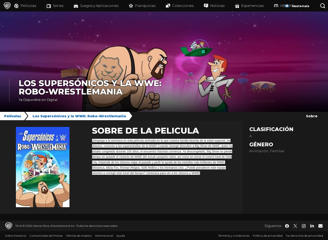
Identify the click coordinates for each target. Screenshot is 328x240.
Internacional (104, 235)
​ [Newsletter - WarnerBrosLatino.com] (320, 226)
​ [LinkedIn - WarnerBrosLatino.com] (312, 225)
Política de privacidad (267, 235)
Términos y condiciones (234, 235)
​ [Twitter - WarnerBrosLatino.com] (295, 226)
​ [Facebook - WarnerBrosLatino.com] (287, 226)
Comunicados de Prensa (46, 235)
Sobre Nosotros (15, 235)
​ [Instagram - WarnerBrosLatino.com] (303, 226)
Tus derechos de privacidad (304, 235)
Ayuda (120, 235)
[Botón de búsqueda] (323, 5)
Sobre (312, 116)
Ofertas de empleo (79, 235)
